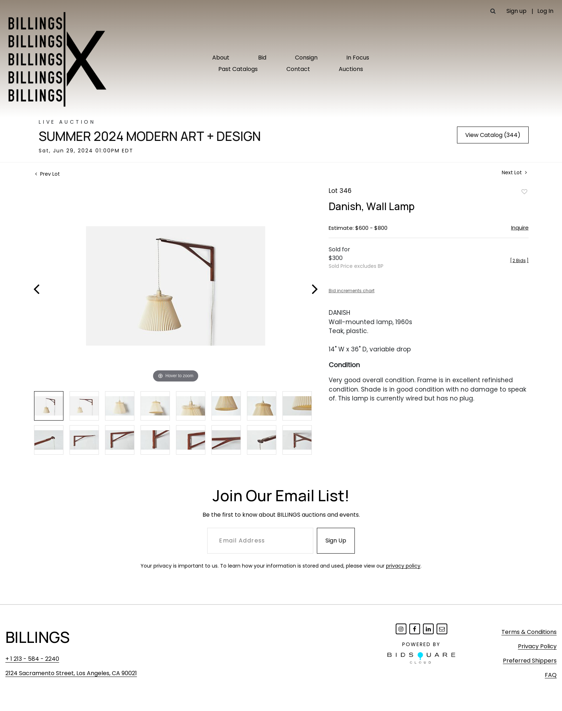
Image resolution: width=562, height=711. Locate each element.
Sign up (516, 11)
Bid (262, 57)
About (220, 57)
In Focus (357, 57)
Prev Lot (47, 173)
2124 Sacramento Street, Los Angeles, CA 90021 (71, 673)
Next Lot (514, 173)
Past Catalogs (238, 69)
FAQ (551, 675)
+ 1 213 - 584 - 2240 (32, 659)
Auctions (351, 69)
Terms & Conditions (529, 632)
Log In (545, 11)
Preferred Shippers (530, 661)
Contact (298, 69)
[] (519, 260)
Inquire (520, 227)
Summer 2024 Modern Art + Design (150, 136)
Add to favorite (524, 191)
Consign (306, 57)
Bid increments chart (352, 291)
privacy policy (403, 565)
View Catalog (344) (492, 135)
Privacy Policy (537, 646)
